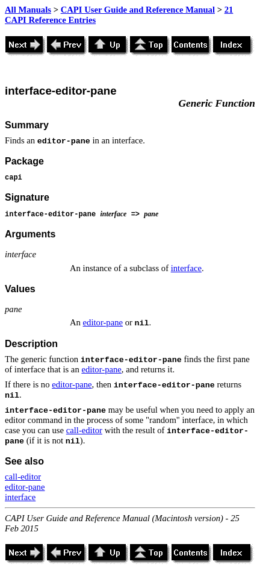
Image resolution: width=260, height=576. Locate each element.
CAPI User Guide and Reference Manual (138, 9)
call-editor (84, 430)
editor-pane (103, 322)
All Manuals (28, 9)
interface (186, 268)
